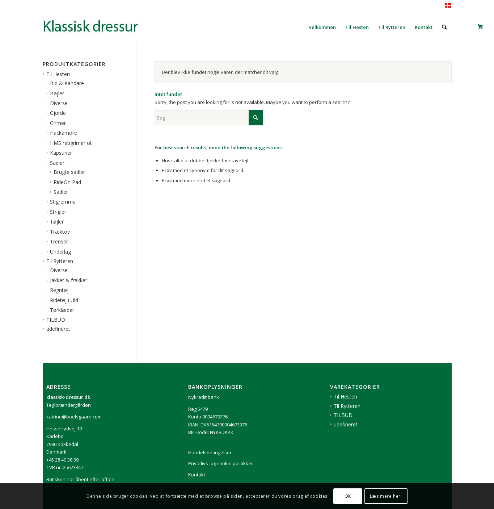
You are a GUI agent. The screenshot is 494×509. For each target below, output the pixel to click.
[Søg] (444, 27)
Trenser (59, 241)
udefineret (58, 328)
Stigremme (63, 201)
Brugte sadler (69, 171)
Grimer (58, 123)
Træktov (60, 231)
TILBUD (55, 319)
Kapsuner (61, 152)
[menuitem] (322, 27)
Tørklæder (62, 309)
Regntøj (59, 290)
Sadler (57, 162)
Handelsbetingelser (210, 452)
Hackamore (63, 132)
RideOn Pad (67, 182)
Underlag (60, 251)
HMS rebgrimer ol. (71, 142)
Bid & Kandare (67, 83)
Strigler (58, 211)
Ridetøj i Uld (64, 300)
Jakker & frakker (68, 280)
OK (348, 496)
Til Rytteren (59, 261)
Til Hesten (58, 74)
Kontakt (196, 474)
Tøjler (57, 221)
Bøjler (57, 93)
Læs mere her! (386, 496)
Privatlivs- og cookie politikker (220, 463)
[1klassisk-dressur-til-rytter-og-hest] (97, 27)
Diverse (59, 103)
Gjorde (58, 112)
